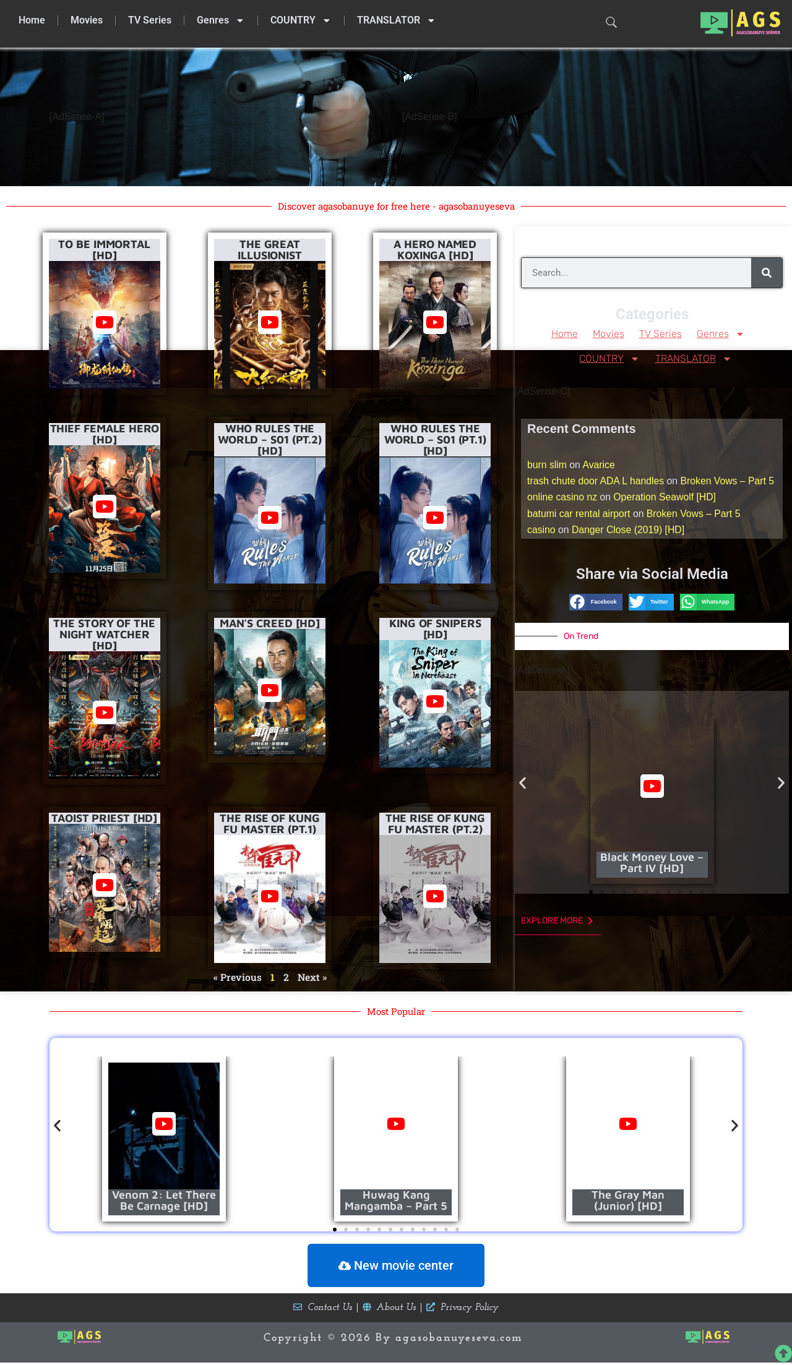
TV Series (149, 20)
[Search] (766, 273)
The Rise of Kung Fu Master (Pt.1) (269, 823)
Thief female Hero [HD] (104, 433)
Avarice (599, 465)
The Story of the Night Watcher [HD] (104, 633)
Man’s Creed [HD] (270, 622)
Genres (221, 20)
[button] (595, 604)
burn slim (547, 465)
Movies (87, 20)
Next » (312, 976)
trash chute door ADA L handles (596, 482)
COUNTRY (301, 20)
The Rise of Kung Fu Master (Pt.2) (435, 823)
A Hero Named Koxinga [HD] (435, 249)
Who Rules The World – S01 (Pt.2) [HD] (270, 438)
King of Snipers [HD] (435, 628)
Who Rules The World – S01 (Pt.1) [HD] (435, 438)
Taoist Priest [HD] (104, 817)
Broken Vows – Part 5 (730, 482)
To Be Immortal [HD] (104, 249)
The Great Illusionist (270, 249)
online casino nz (562, 499)
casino (541, 533)
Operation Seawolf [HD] (666, 499)
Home (32, 20)
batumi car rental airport (579, 516)
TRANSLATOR (396, 20)
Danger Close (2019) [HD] (629, 533)
